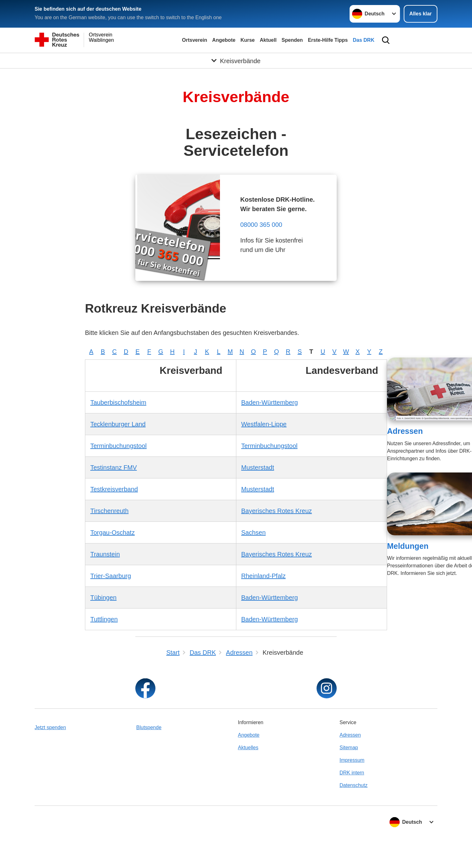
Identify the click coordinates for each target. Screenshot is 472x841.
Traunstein (105, 554)
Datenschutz (354, 785)
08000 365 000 (261, 224)
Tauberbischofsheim (118, 402)
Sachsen (253, 532)
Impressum (352, 760)
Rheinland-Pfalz (263, 575)
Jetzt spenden (50, 727)
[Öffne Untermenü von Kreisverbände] (236, 60)
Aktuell (268, 40)
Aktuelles (248, 747)
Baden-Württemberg (269, 402)
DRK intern (352, 772)
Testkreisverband (114, 489)
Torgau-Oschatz (112, 532)
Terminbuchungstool (118, 445)
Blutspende (148, 727)
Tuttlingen (104, 619)
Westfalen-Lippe (264, 424)
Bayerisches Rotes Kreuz (276, 510)
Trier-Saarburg (110, 575)
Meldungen (408, 546)
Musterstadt (257, 467)
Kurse (247, 40)
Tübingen (103, 597)
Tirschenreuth (109, 510)
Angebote (223, 40)
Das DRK (363, 40)
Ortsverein (194, 40)
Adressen (405, 431)
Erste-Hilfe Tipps (328, 40)
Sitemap (349, 747)
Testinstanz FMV (113, 467)
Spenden (292, 40)
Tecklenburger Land (118, 424)
